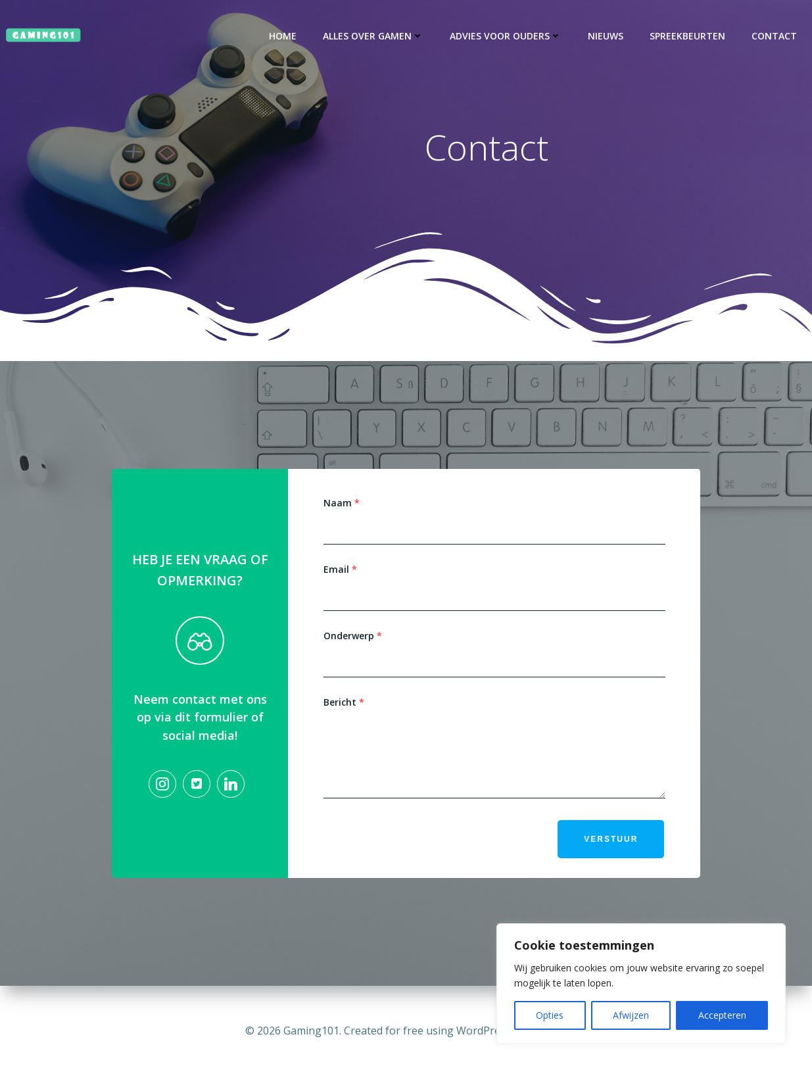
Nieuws (607, 36)
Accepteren (722, 1015)
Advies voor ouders (507, 36)
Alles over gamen (374, 36)
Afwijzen (631, 1015)
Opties (549, 1015)
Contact (775, 36)
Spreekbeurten (689, 36)
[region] (641, 983)
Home (284, 36)
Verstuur (610, 845)
